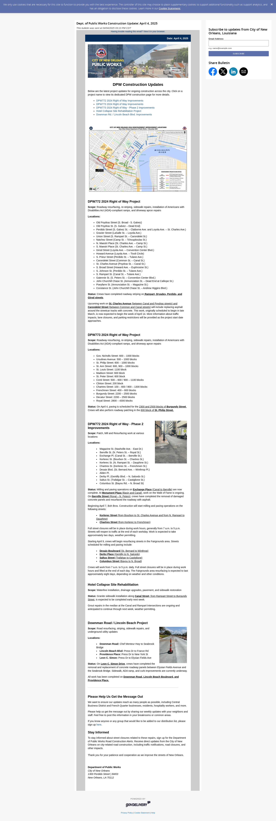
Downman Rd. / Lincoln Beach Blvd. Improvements (124, 114)
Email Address (216, 39)
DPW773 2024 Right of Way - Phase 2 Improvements (125, 107)
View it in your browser (154, 31)
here (98, 724)
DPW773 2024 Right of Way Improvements (119, 104)
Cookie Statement (169, 8)
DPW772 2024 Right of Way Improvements (119, 100)
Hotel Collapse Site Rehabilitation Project (118, 111)
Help (153, 813)
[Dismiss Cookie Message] (271, 3)
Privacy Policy (127, 813)
